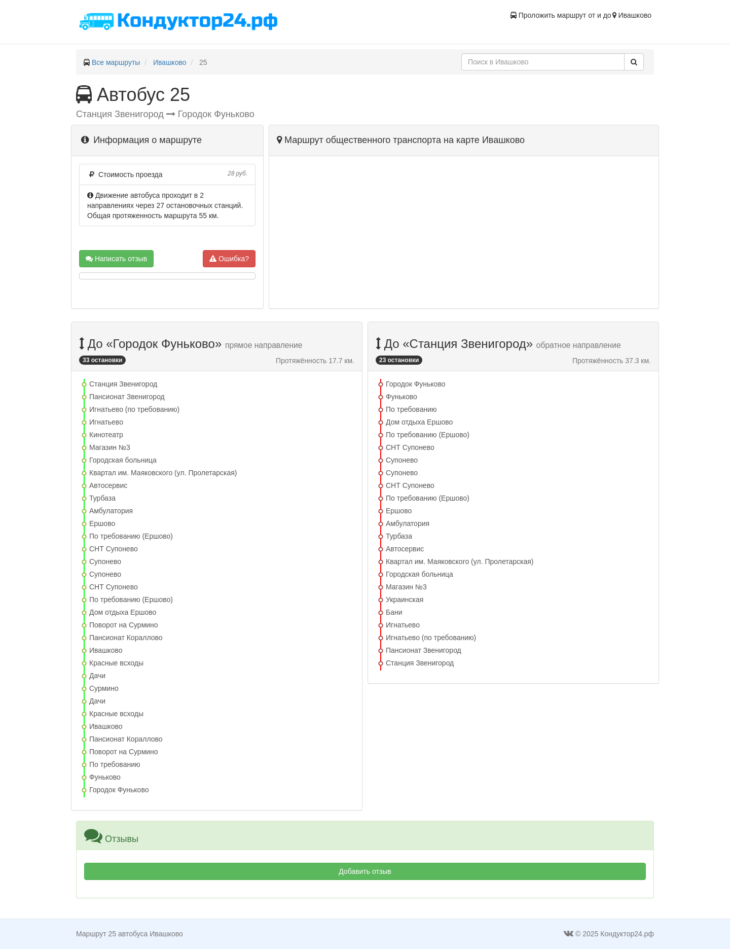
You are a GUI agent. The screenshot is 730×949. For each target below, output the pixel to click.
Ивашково (170, 62)
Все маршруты (116, 62)
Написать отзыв (116, 259)
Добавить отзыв (365, 871)
